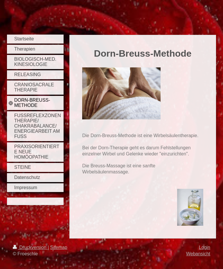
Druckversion (30, 247)
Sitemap (58, 247)
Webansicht (198, 253)
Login (204, 247)
